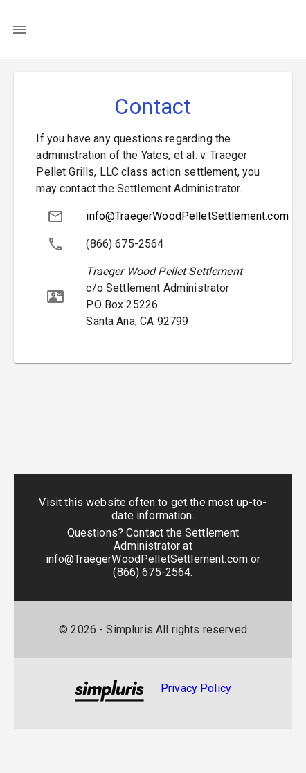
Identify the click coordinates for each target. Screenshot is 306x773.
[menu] (19, 29)
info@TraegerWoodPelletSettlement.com (187, 216)
